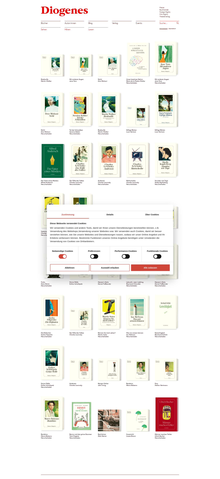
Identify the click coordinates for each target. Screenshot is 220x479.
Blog (90, 23)
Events (139, 23)
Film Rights (164, 14)
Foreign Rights (165, 12)
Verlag (115, 23)
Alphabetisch (172, 28)
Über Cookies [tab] (152, 214)
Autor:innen (70, 23)
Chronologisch (163, 28)
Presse (162, 7)
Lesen (91, 29)
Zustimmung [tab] (68, 214)
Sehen (44, 29)
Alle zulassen (150, 268)
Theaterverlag (165, 16)
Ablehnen (69, 268)
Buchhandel (164, 10)
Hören (67, 29)
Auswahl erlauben (110, 268)
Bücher (44, 23)
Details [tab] (110, 214)
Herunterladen (131, 83)
